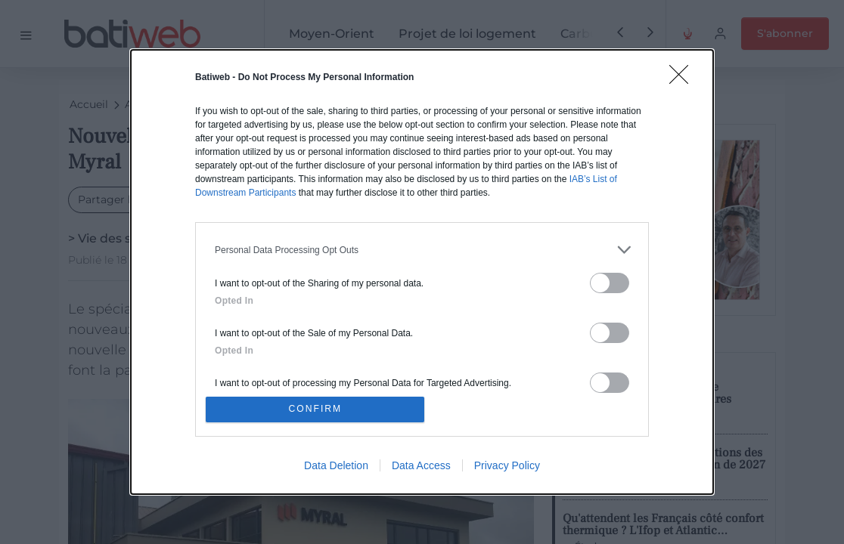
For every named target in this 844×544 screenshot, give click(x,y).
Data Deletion (336, 468)
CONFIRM (318, 409)
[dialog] (422, 272)
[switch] (609, 280)
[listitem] (422, 247)
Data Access (421, 468)
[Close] (683, 77)
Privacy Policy (507, 468)
